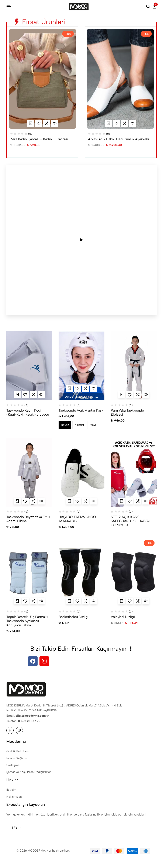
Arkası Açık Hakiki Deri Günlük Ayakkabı (118, 139)
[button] (46, 123)
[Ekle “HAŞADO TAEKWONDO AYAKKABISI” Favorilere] (77, 501)
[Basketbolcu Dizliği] (81, 572)
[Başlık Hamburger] (8, 6)
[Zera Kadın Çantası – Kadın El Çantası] (42, 79)
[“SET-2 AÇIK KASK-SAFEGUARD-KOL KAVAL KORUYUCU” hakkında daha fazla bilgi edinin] (121, 501)
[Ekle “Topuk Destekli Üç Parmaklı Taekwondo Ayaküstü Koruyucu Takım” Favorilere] (25, 601)
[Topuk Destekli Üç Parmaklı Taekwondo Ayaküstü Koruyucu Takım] (29, 572)
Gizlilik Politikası (17, 751)
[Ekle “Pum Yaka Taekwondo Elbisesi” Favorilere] (129, 394)
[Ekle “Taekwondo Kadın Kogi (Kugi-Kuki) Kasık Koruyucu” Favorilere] (25, 394)
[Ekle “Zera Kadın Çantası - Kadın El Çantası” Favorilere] (38, 123)
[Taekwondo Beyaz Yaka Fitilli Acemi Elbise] (29, 472)
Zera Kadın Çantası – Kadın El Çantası (39, 139)
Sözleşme (13, 765)
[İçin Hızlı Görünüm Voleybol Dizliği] (145, 601)
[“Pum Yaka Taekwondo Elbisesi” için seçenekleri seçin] (121, 394)
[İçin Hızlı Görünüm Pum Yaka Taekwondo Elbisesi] (145, 394)
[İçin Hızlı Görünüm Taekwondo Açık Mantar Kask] (93, 388)
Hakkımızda (14, 797)
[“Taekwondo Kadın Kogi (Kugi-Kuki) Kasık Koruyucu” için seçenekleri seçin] (17, 394)
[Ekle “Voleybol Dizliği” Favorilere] (129, 601)
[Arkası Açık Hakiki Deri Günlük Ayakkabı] (120, 79)
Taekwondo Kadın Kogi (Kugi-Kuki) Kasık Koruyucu (27, 412)
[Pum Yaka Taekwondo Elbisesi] (134, 365)
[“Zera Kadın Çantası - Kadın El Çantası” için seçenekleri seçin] (30, 123)
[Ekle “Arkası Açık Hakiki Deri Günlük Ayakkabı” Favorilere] (116, 123)
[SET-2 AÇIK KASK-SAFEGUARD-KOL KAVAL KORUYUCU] (134, 472)
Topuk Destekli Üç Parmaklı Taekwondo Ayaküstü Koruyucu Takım (27, 621)
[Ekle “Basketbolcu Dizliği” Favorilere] (77, 601)
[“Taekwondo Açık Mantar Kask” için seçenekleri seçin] (69, 388)
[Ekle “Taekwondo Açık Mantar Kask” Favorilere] (77, 388)
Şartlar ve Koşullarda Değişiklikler (28, 772)
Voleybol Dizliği (123, 617)
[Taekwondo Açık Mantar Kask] (81, 365)
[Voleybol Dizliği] (134, 572)
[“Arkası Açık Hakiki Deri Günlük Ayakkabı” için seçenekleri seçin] (108, 123)
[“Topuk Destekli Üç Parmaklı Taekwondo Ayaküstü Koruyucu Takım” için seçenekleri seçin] (17, 601)
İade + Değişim (16, 758)
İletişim (11, 790)
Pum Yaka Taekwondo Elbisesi (127, 412)
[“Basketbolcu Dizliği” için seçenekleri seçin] (69, 601)
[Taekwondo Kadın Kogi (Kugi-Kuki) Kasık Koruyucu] (29, 365)
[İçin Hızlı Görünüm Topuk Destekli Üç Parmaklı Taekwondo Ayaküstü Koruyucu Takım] (41, 601)
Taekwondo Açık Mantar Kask (81, 410)
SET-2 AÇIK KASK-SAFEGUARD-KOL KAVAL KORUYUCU (130, 521)
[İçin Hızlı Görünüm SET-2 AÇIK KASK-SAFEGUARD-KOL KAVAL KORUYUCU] (145, 501)
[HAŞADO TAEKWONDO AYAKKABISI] (81, 472)
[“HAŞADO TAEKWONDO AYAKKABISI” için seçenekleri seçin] (69, 501)
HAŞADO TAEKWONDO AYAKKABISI (77, 519)
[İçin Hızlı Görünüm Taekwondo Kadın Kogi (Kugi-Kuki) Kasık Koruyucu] (41, 394)
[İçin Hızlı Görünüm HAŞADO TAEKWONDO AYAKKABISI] (93, 501)
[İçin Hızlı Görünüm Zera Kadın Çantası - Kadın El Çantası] (54, 123)
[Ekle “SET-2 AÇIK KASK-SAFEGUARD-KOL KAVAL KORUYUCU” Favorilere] (129, 501)
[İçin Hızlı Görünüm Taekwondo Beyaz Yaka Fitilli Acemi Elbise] (41, 501)
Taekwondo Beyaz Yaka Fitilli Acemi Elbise (28, 519)
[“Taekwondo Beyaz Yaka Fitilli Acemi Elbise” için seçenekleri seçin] (17, 501)
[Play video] (81, 240)
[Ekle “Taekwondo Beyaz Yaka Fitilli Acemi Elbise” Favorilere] (25, 501)
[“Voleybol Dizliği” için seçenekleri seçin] (121, 601)
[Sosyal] (10, 730)
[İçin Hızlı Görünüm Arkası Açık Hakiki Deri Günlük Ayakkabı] (132, 123)
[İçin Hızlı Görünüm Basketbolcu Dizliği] (93, 601)
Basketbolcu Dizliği (74, 617)
